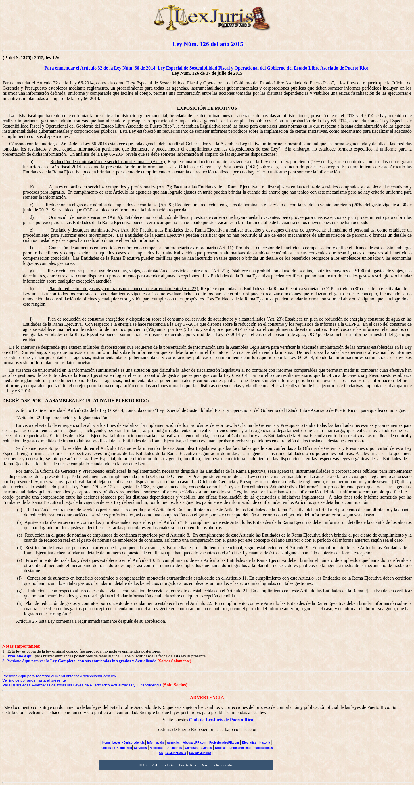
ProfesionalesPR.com (224, 742)
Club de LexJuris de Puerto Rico (221, 719)
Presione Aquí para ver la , (82, 661)
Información (155, 742)
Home (106, 742)
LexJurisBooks (175, 753)
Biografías (249, 742)
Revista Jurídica (200, 753)
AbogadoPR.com (194, 742)
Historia (264, 742)
